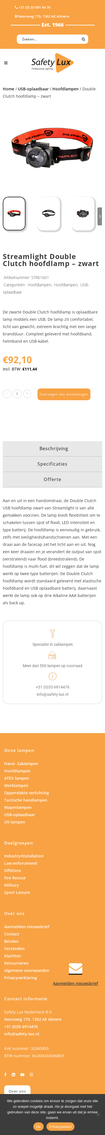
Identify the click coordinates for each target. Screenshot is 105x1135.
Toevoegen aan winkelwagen (63, 394)
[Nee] (98, 1114)
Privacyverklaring (20, 977)
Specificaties (52, 464)
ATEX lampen (16, 778)
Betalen (11, 941)
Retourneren (16, 963)
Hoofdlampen (65, 88)
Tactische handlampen (25, 800)
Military (11, 885)
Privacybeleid (60, 1127)
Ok (38, 1127)
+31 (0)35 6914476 (21, 1026)
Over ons (17, 1091)
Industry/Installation (24, 856)
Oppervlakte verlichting (26, 792)
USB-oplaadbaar (33, 88)
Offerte (52, 479)
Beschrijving (53, 448)
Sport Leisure (17, 892)
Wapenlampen (18, 807)
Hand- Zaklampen (21, 763)
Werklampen (16, 785)
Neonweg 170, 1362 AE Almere (33, 1019)
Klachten (12, 955)
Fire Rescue (15, 877)
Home (8, 88)
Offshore (12, 870)
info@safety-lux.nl (21, 1033)
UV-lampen (14, 822)
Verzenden (14, 948)
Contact (11, 934)
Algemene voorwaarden (26, 970)
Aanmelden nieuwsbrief (26, 926)
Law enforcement (21, 863)
